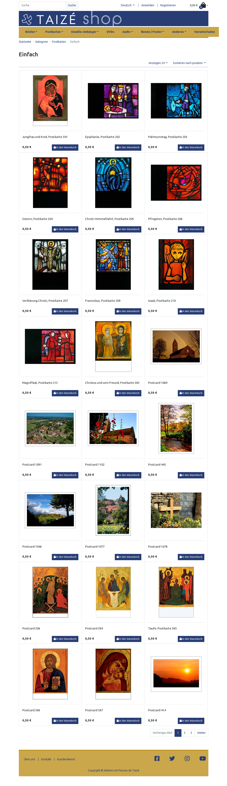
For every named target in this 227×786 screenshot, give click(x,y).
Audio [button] (126, 31)
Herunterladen (204, 31)
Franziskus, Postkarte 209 (102, 300)
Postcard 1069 (157, 382)
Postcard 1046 (32, 546)
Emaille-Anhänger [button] (83, 31)
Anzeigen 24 (157, 63)
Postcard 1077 (94, 546)
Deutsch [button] (126, 5)
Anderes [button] (178, 31)
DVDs (110, 31)
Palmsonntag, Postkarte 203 (167, 137)
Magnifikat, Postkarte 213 (40, 382)
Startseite (25, 41)
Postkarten (59, 41)
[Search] (42, 5)
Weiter (201, 732)
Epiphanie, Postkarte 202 (102, 137)
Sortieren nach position (188, 63)
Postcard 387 (94, 710)
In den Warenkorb (65, 147)
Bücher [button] (30, 31)
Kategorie (41, 41)
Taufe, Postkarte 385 (162, 628)
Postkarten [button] (53, 31)
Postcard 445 (157, 464)
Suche (72, 5)
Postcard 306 (31, 628)
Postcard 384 (94, 628)
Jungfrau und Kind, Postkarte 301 (45, 137)
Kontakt (46, 759)
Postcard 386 (31, 710)
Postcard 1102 (94, 464)
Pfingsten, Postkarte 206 (165, 219)
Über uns (29, 759)
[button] (199, 5)
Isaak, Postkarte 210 (162, 300)
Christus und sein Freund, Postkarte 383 (112, 382)
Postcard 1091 (32, 464)
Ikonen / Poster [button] (151, 31)
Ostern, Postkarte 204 (37, 219)
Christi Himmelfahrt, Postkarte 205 (109, 219)
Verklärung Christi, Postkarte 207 (45, 300)
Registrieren (168, 5)
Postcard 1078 (157, 546)
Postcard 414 (157, 710)
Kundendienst (66, 759)
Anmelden (147, 5)
